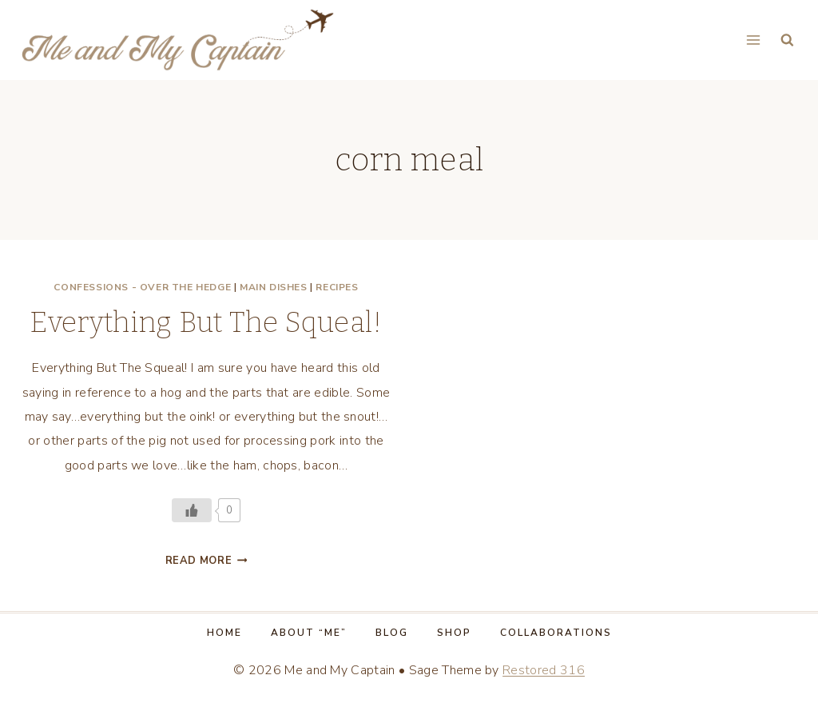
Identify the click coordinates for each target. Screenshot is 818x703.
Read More (206, 560)
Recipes (337, 287)
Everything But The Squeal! (206, 322)
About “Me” (309, 632)
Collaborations (556, 632)
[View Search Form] (787, 40)
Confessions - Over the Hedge (142, 287)
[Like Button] (192, 510)
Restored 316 (543, 670)
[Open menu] (753, 39)
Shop (454, 632)
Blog (391, 632)
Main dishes (274, 287)
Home (224, 632)
